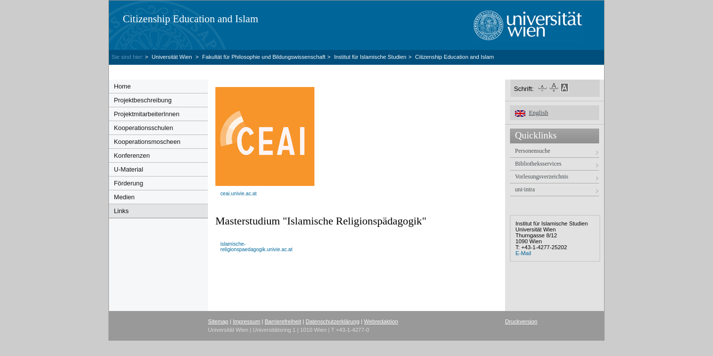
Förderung (128, 183)
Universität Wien (173, 57)
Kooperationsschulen (143, 128)
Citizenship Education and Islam (190, 19)
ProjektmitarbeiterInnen (146, 114)
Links (121, 211)
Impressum (246, 321)
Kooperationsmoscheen (147, 141)
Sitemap (218, 321)
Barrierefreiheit (283, 321)
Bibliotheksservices (538, 163)
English (538, 112)
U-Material (128, 169)
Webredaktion (381, 321)
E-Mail (523, 253)
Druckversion (521, 321)
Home (122, 86)
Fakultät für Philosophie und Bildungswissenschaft (263, 57)
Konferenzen (132, 155)
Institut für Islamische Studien (370, 57)
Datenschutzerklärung (332, 321)
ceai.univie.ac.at (238, 193)
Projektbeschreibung (143, 100)
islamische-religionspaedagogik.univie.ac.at (256, 246)
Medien (124, 197)
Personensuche (532, 150)
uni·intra (525, 189)
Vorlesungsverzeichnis (541, 176)
